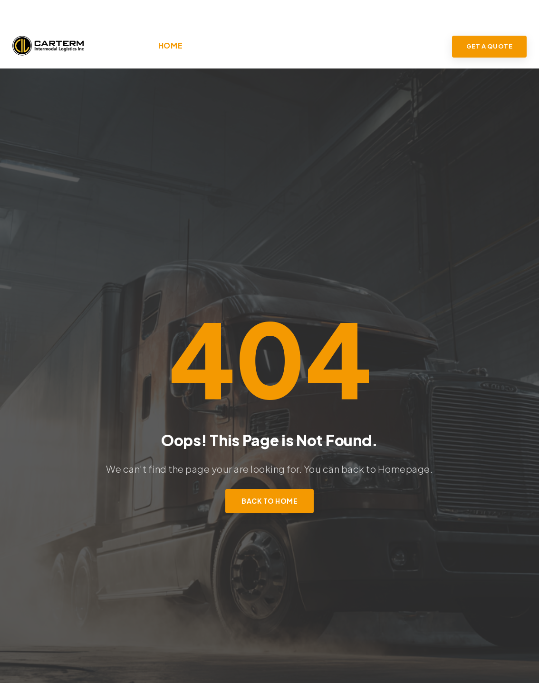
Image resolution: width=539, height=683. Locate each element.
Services (261, 45)
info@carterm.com (159, 11)
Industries (320, 45)
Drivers (376, 45)
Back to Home (269, 501)
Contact (422, 45)
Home (170, 45)
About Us (212, 45)
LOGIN (514, 11)
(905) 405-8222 (53, 11)
